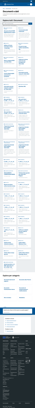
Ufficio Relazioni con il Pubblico (6, 380)
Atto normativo (7, 97)
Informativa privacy (21, 360)
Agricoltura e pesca (13, 343)
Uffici (3, 354)
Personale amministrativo (6, 350)
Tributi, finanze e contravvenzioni (21, 351)
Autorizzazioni (12, 351)
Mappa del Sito (27, 403)
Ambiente (11, 345)
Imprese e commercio (21, 346)
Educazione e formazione (21, 344)
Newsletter (27, 362)
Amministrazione (8, 8)
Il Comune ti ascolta (13, 375)
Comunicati (27, 345)
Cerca (30, 23)
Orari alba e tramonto (13, 363)
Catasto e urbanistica (13, 352)
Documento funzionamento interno (23, 44)
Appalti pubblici (12, 349)
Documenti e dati (5, 345)
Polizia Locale (20, 354)
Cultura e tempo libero (13, 354)
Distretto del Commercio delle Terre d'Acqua (13, 369)
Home (4, 8)
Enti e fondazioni (5, 346)
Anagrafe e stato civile (13, 347)
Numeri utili (4, 383)
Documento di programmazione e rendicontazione (24, 125)
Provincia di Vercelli (13, 362)
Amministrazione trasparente (21, 367)
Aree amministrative (6, 343)
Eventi (27, 352)
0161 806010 (5, 366)
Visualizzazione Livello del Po (13, 373)
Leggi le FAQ (20, 368)
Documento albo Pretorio (23, 84)
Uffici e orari (4, 382)
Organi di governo (5, 348)
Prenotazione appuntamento (21, 372)
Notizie (27, 343)
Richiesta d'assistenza (21, 375)
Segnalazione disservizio (21, 370)
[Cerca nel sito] (30, 4)
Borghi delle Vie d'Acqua (13, 365)
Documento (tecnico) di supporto (8, 28)
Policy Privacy (10, 406)
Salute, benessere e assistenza (21, 349)
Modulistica (6, 43)
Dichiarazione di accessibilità (21, 364)
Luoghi (27, 351)
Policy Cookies (5, 406)
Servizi (13, 403)
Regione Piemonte (5, 1)
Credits (20, 403)
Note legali (19, 362)
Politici (4, 352)
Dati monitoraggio (5, 403)
